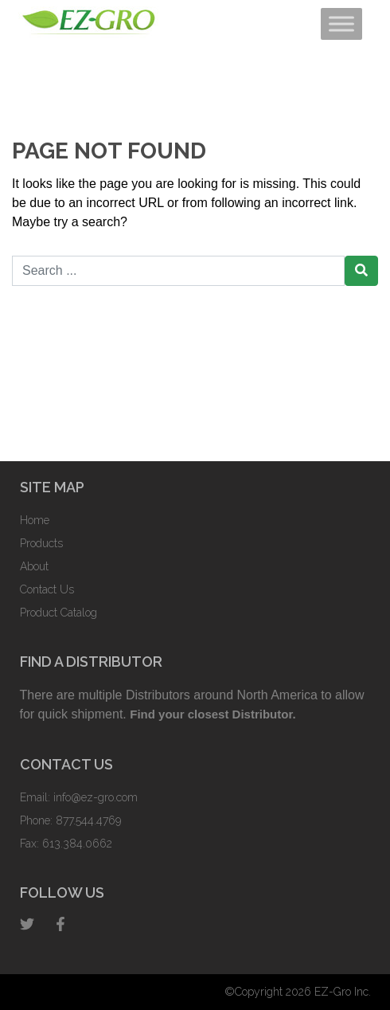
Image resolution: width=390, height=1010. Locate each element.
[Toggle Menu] (341, 23)
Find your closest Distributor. (212, 714)
